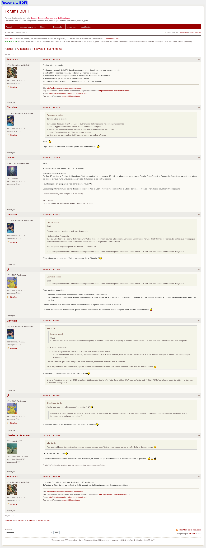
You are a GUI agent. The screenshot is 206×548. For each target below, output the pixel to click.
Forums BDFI (17, 11)
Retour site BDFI (14, 2)
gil (8, 269)
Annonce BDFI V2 (112, 39)
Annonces (23, 48)
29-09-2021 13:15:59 (51, 269)
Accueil (9, 27)
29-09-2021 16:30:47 (51, 321)
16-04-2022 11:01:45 (51, 476)
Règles (42, 27)
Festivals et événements (47, 48)
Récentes (184, 32)
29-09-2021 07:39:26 (51, 158)
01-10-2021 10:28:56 (51, 435)
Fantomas (12, 59)
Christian (12, 107)
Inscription (71, 27)
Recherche (57, 27)
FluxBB (192, 534)
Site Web (13, 87)
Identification (86, 27)
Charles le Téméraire (18, 435)
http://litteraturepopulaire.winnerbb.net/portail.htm (67, 93)
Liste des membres (28, 27)
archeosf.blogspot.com (71, 96)
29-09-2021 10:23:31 (51, 215)
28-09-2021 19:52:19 (51, 107)
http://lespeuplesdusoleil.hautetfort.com (114, 91)
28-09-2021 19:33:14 (51, 59)
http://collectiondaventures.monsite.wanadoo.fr (65, 88)
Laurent (11, 157)
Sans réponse (195, 32)
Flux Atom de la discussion (190, 530)
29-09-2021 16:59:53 (51, 395)
